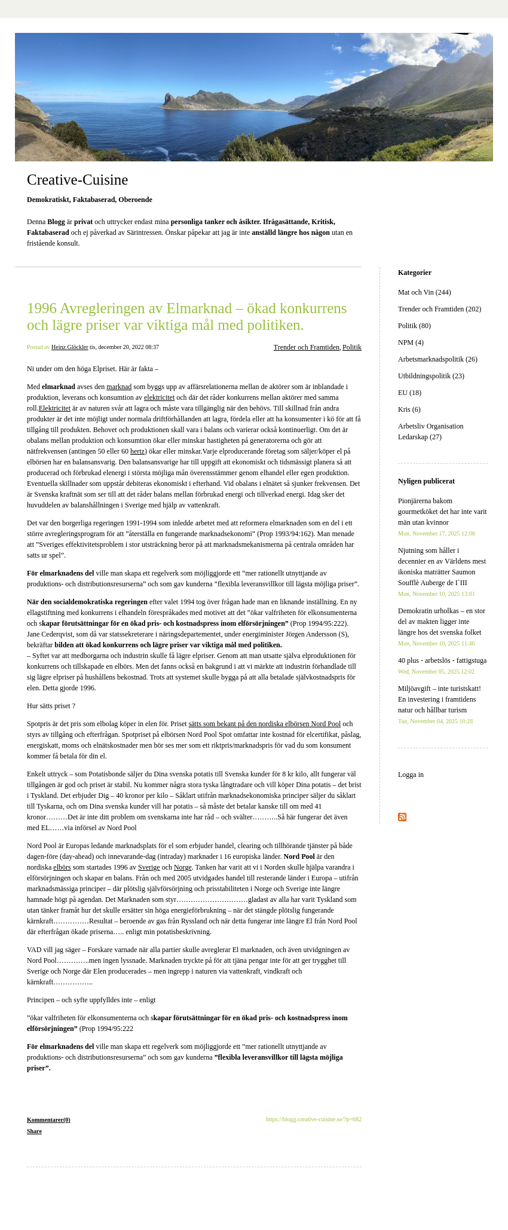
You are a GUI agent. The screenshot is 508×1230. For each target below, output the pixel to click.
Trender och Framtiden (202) (439, 309)
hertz (137, 451)
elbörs (62, 867)
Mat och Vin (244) (424, 292)
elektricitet (159, 397)
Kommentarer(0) (49, 1119)
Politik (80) (414, 326)
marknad (118, 387)
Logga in (411, 774)
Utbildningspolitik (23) (431, 376)
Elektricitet (55, 408)
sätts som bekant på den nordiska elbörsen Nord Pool (265, 724)
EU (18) (409, 392)
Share (34, 1131)
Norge (183, 867)
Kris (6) (409, 409)
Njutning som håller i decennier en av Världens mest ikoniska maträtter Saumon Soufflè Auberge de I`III (442, 571)
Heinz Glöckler (69, 347)
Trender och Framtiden (306, 347)
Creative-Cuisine (77, 180)
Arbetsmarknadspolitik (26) (438, 359)
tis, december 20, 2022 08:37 (124, 347)
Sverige (149, 867)
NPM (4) (411, 342)
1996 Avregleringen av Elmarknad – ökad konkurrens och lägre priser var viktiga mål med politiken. (187, 316)
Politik (352, 347)
